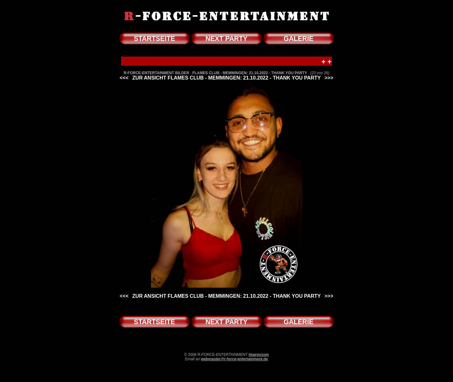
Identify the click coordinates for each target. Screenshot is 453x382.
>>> (328, 77)
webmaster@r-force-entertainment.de (234, 359)
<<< (124, 77)
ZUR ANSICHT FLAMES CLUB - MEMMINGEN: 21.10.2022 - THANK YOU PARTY (226, 77)
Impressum (259, 354)
